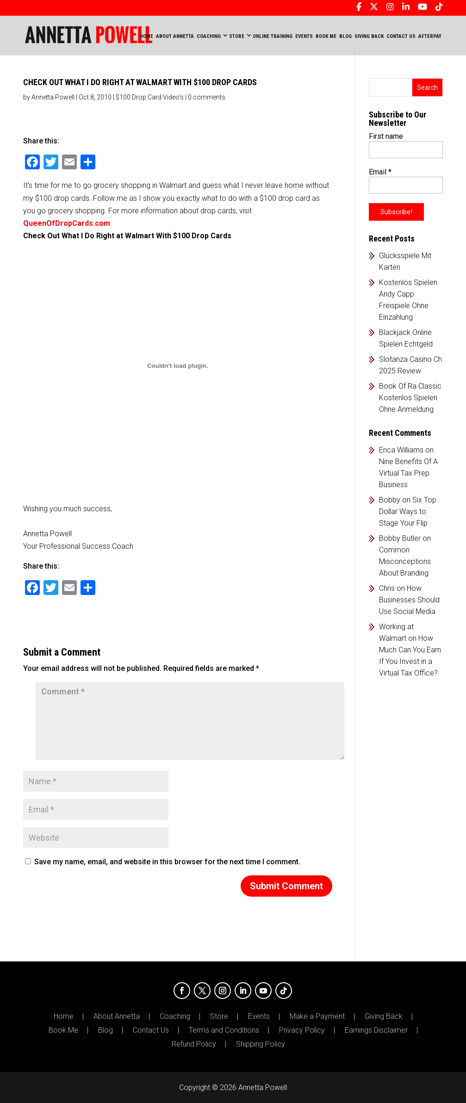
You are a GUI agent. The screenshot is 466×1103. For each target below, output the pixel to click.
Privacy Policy (302, 1030)
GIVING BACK (369, 36)
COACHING (209, 36)
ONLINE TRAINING (272, 36)
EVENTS (304, 36)
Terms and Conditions (224, 1030)
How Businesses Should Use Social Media (409, 600)
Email (380, 171)
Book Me (63, 1030)
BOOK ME (326, 36)
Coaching (175, 1016)
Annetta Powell (53, 97)
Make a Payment (317, 1016)
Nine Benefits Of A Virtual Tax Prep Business (408, 473)
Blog (105, 1030)
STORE (236, 36)
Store (219, 1016)
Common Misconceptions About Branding (405, 561)
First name (386, 136)
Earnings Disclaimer (376, 1030)
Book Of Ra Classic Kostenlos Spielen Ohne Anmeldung (410, 398)
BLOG (345, 36)
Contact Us (151, 1030)
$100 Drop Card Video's (150, 97)
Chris (387, 588)
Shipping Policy (260, 1044)
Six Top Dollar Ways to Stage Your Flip (407, 511)
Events (259, 1016)
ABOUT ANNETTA (175, 36)
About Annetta (116, 1016)
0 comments (206, 97)
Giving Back (384, 1016)
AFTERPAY (429, 36)
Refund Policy (194, 1044)
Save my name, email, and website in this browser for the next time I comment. (167, 861)
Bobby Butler (400, 538)
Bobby (389, 500)
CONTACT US (401, 36)
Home (146, 36)
